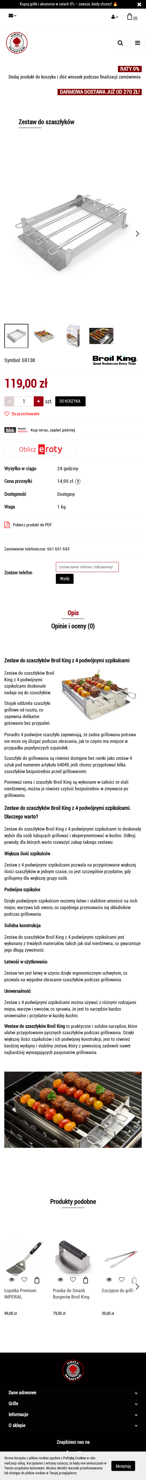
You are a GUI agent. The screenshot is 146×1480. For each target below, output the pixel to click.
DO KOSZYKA (70, 401)
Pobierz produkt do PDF (28, 525)
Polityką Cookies (74, 1458)
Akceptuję (123, 1466)
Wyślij (64, 578)
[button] (132, 17)
